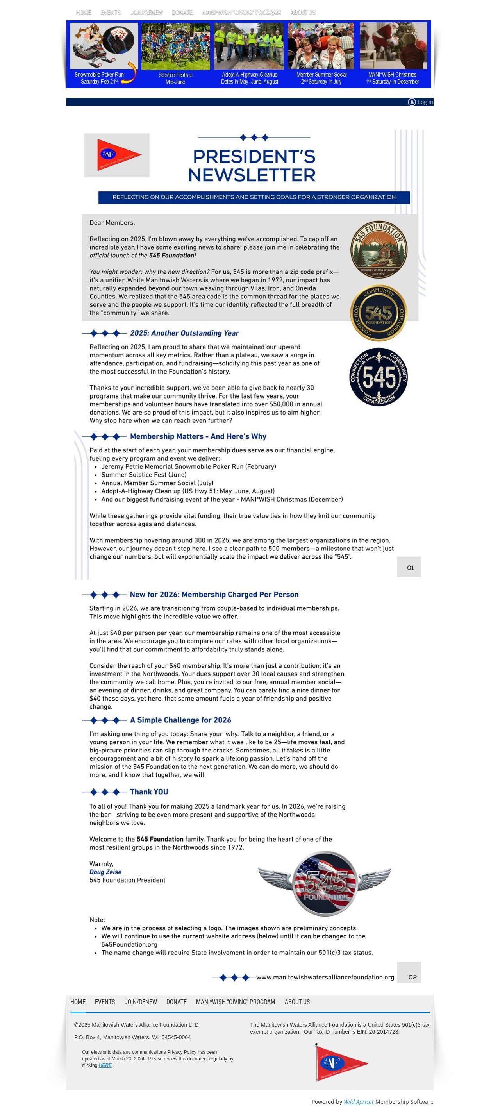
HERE (105, 1065)
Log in (426, 101)
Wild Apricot (359, 1101)
